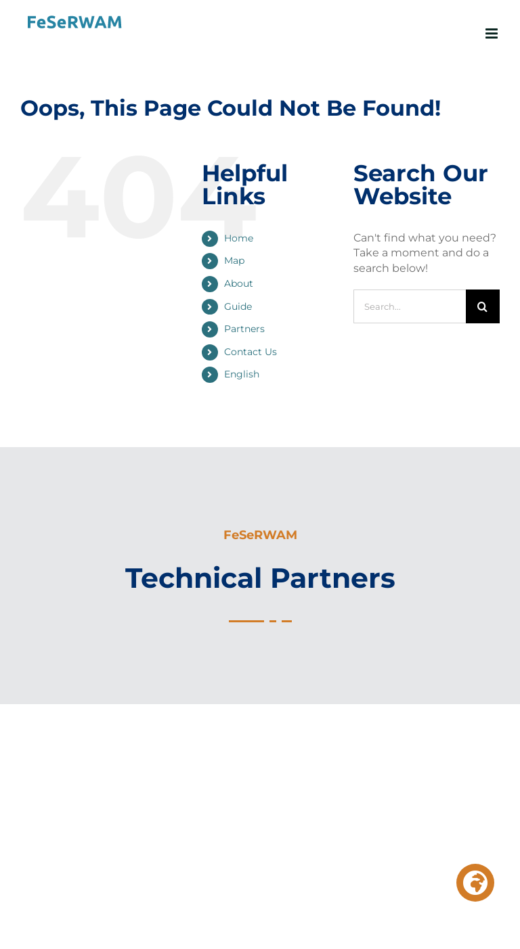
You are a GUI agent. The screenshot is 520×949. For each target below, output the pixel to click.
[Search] (483, 306)
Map (234, 260)
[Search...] (409, 306)
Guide (238, 306)
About (238, 283)
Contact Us (250, 352)
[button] (475, 883)
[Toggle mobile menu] (492, 33)
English (241, 374)
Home (238, 238)
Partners (244, 329)
